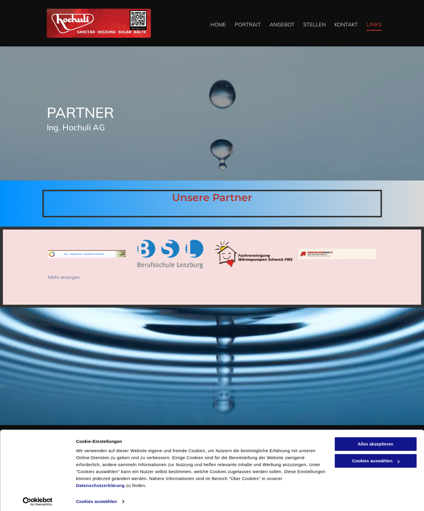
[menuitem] (214, 25)
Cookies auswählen (96, 499)
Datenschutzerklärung (100, 483)
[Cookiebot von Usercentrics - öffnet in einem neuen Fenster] (37, 499)
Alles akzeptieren (376, 442)
